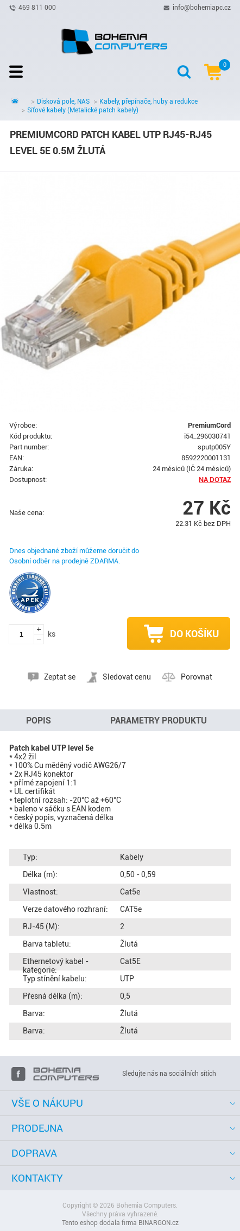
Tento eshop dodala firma (99, 1223)
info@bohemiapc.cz (202, 7)
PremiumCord (209, 425)
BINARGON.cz (158, 1223)
